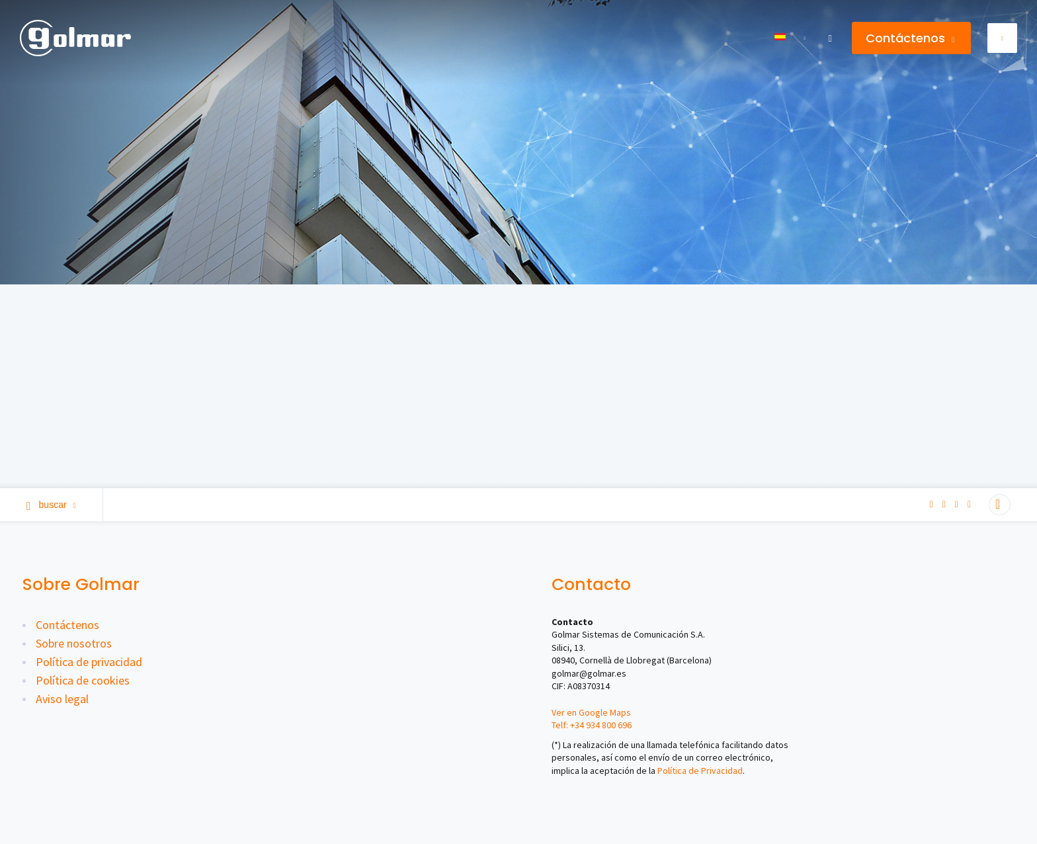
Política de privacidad (89, 661)
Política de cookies (83, 680)
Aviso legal (62, 698)
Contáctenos (910, 38)
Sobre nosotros (74, 643)
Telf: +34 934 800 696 (592, 725)
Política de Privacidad (700, 771)
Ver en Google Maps (591, 712)
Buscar (51, 504)
